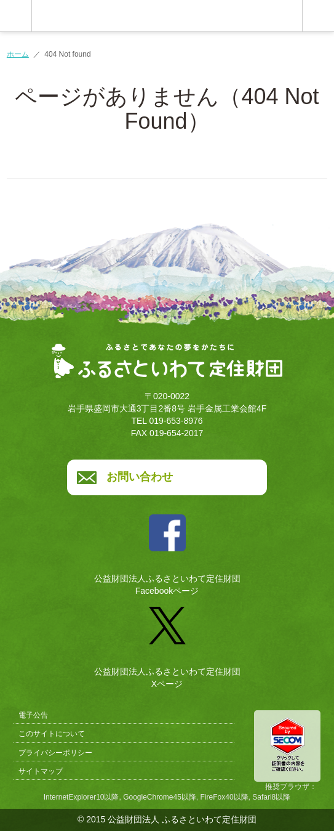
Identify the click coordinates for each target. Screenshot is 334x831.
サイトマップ (40, 771)
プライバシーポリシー (55, 752)
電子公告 (33, 715)
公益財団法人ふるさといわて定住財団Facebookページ (167, 550)
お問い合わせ (139, 477)
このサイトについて (51, 733)
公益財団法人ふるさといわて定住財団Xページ (167, 643)
